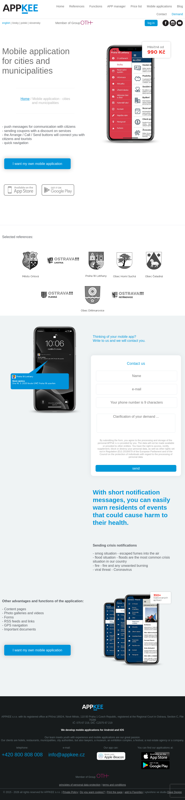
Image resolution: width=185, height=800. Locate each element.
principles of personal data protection (79, 784)
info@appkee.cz (66, 754)
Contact (162, 14)
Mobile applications (159, 6)
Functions (95, 6)
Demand (177, 14)
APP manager (116, 6)
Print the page (115, 792)
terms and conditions (114, 784)
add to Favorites (134, 792)
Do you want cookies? (92, 792)
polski (24, 23)
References (76, 6)
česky (15, 23)
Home (60, 6)
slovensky (35, 23)
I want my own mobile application (37, 164)
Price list (136, 6)
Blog (180, 6)
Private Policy (70, 792)
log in (151, 23)
